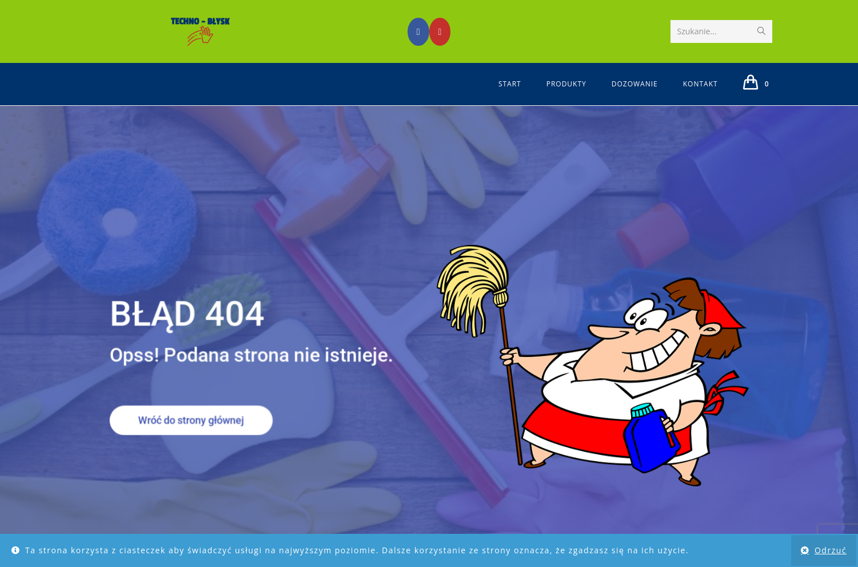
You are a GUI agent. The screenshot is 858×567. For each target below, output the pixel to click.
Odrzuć (831, 550)
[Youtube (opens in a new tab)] (440, 32)
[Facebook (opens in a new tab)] (418, 32)
